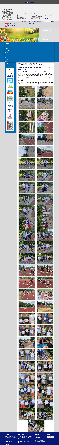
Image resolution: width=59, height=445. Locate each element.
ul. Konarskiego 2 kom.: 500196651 (25, 440)
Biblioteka (7, 61)
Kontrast (33, 21)
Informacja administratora (38, 21)
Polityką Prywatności (25, 0)
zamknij (47, 18)
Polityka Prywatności (39, 440)
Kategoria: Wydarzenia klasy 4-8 (31, 63)
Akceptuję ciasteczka (29, 2)
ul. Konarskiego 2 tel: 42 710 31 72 (25, 438)
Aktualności (7, 43)
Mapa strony (25, 21)
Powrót (7, 63)
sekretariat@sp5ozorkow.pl (24, 441)
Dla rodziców (7, 50)
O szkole (6, 59)
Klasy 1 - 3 (7, 46)
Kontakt (6, 57)
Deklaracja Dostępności (40, 441)
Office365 (7, 54)
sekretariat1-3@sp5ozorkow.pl (24, 442)
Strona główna (21, 21)
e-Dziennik (37, 437)
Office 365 (37, 438)
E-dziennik (7, 55)
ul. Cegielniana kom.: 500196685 (25, 437)
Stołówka (7, 52)
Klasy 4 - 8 (7, 48)
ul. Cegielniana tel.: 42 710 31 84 (25, 436)
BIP (36, 436)
